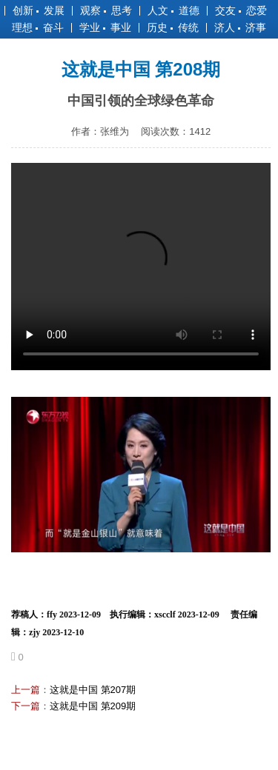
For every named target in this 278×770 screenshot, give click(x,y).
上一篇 (25, 689)
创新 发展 (38, 10)
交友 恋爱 (241, 10)
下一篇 (25, 706)
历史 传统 (173, 27)
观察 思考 (106, 10)
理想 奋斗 (38, 27)
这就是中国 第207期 (93, 689)
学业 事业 (105, 27)
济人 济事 (240, 27)
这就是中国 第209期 (93, 706)
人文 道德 (173, 10)
